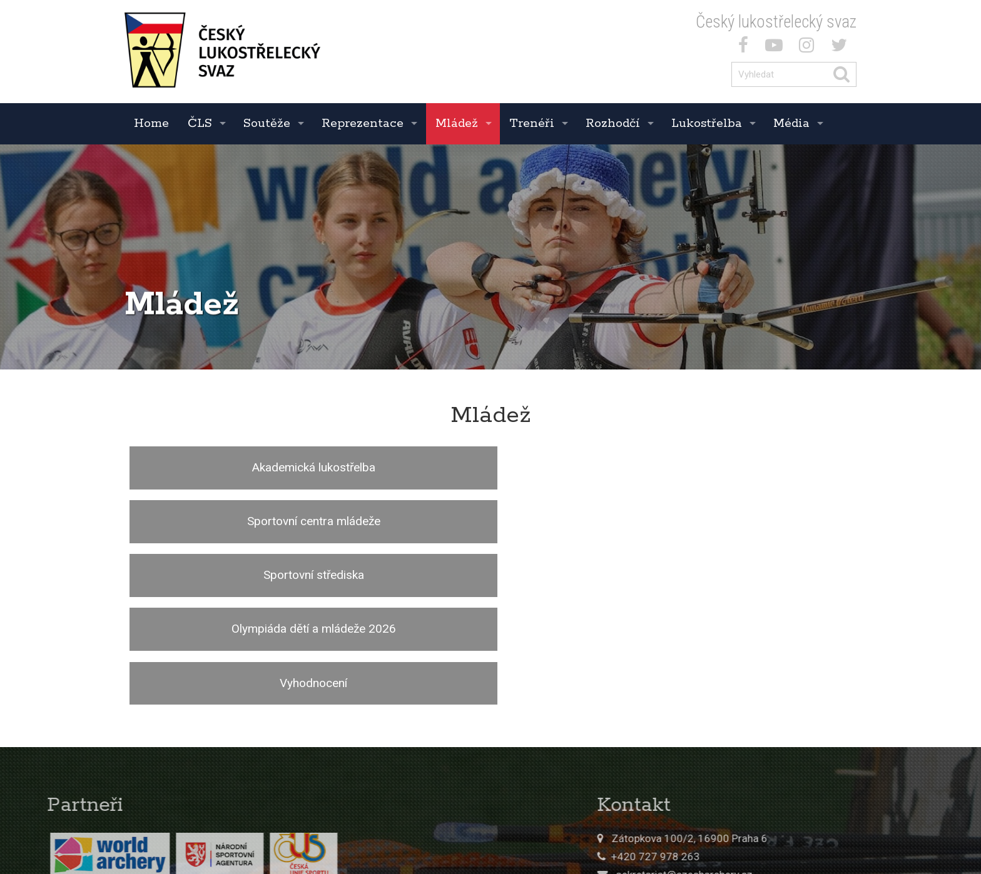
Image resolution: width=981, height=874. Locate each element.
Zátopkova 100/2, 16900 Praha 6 (772, 680)
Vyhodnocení (490, 523)
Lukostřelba (706, 123)
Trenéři (531, 123)
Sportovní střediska (734, 467)
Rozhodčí (613, 123)
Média (791, 123)
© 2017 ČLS (709, 817)
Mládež (456, 123)
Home (151, 123)
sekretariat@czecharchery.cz (767, 716)
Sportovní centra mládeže (490, 467)
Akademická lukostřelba (246, 467)
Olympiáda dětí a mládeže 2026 (246, 523)
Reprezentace (363, 123)
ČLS (200, 123)
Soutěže (266, 123)
